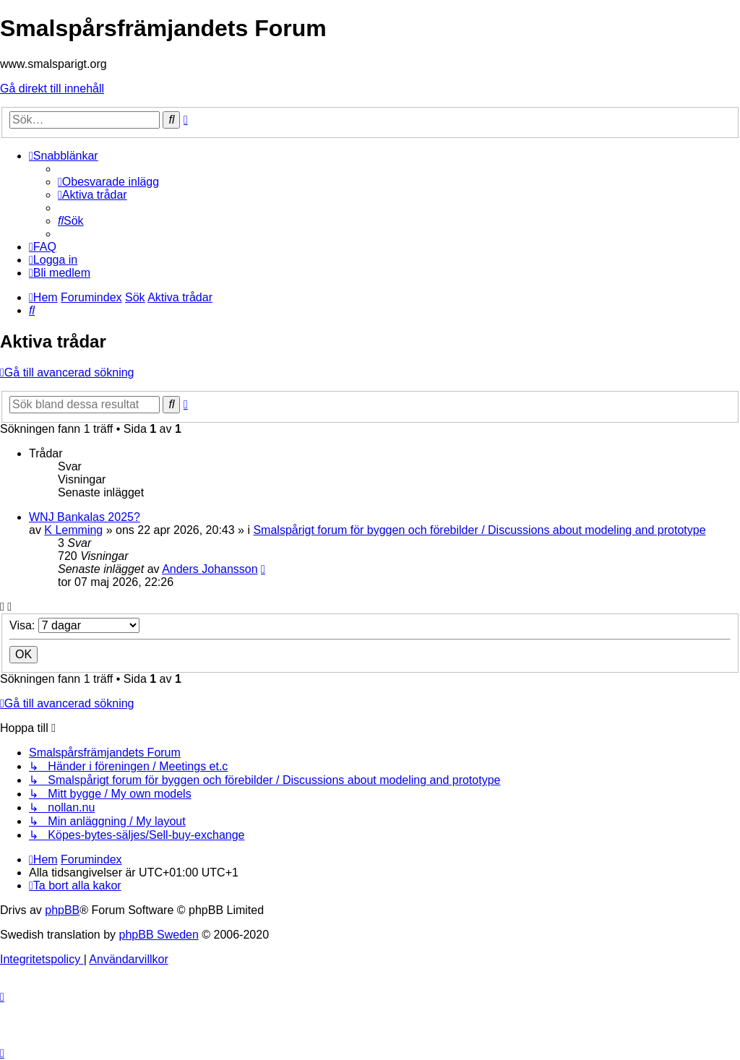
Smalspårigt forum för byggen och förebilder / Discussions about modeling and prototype (479, 530)
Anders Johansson (210, 569)
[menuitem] (108, 182)
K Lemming (73, 530)
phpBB (62, 910)
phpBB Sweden (159, 934)
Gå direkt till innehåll (52, 88)
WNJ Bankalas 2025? (84, 517)
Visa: (74, 625)
